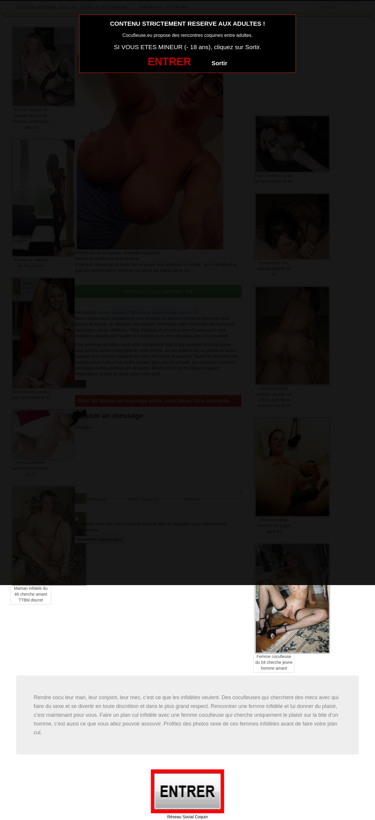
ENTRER (169, 62)
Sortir (219, 63)
